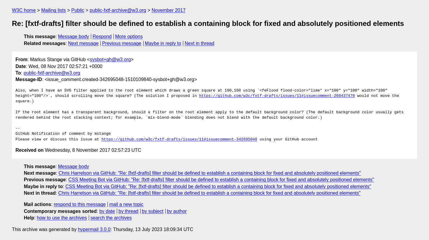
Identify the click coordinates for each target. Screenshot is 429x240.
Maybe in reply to (163, 43)
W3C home (24, 10)
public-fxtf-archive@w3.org (118, 10)
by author (177, 211)
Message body (73, 36)
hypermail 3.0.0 (94, 229)
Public (77, 10)
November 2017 (169, 10)
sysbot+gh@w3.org (110, 59)
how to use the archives (62, 217)
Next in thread (199, 43)
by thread (129, 211)
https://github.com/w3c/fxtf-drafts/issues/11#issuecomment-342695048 (179, 139)
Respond (102, 36)
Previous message (122, 43)
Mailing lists (53, 10)
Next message (83, 43)
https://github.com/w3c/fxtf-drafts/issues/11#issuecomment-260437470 (277, 96)
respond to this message (79, 204)
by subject (152, 211)
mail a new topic (126, 204)
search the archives (111, 217)
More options (129, 36)
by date (107, 211)
